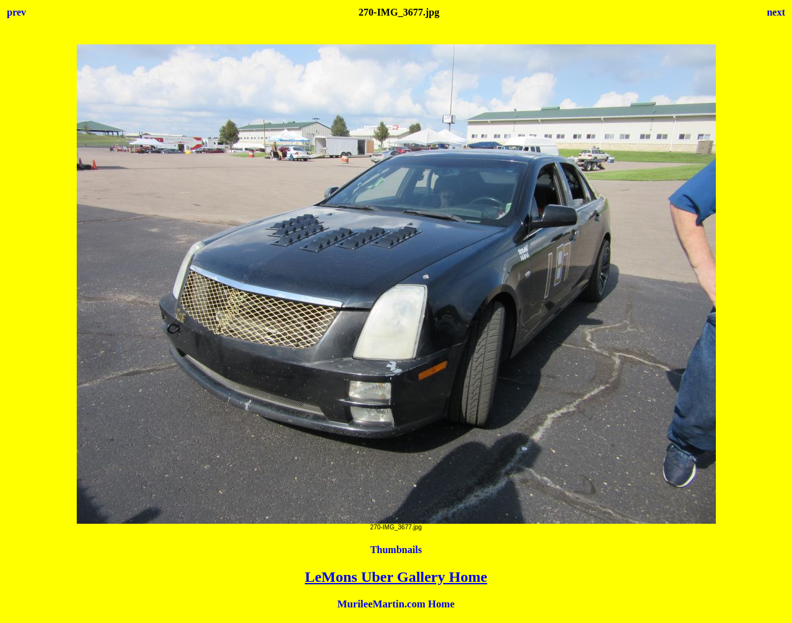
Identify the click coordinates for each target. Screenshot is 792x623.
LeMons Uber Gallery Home (396, 577)
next (776, 12)
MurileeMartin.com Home (396, 604)
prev (16, 12)
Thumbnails (396, 549)
